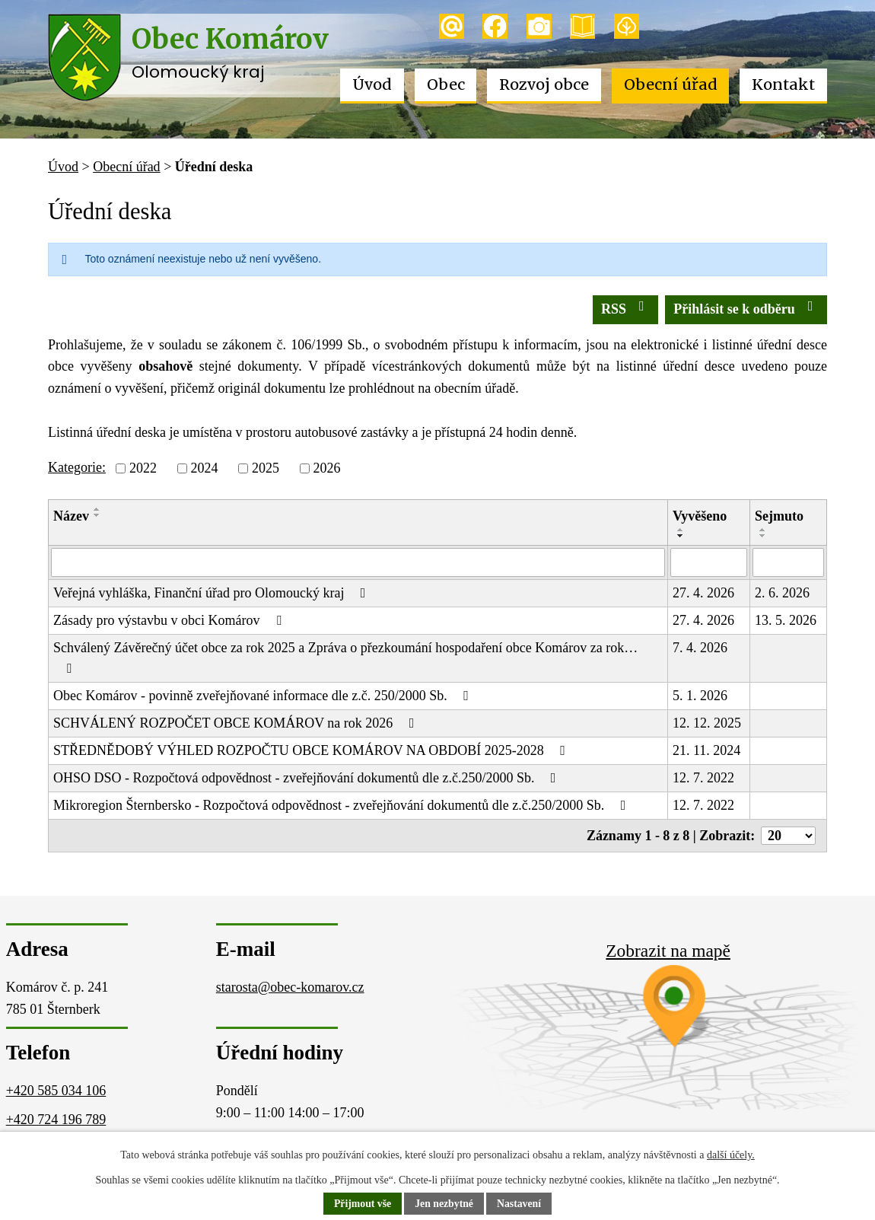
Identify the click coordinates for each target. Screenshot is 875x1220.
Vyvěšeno (700, 516)
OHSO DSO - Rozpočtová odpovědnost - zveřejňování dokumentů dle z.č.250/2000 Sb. (307, 777)
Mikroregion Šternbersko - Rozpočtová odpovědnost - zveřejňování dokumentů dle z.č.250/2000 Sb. (342, 805)
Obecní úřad (671, 84)
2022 (143, 468)
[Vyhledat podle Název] (358, 562)
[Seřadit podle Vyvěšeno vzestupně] (681, 530)
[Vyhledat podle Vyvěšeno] (708, 562)
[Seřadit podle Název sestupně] (97, 515)
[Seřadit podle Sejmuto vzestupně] (763, 530)
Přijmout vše (361, 1204)
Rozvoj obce (544, 84)
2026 (326, 468)
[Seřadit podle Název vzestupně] (97, 509)
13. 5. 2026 (785, 620)
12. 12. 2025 (707, 723)
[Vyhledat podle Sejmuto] (788, 562)
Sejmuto (779, 516)
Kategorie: (77, 467)
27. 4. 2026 (703, 592)
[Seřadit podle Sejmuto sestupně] (763, 536)
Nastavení (520, 1204)
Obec (446, 84)
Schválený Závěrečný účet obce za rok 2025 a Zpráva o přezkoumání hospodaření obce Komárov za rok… (345, 657)
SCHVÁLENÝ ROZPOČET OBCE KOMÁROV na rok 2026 (236, 723)
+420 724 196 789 (56, 1119)
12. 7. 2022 (703, 777)
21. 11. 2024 (706, 750)
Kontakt (783, 84)
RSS (626, 308)
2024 (204, 468)
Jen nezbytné (444, 1204)
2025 (265, 468)
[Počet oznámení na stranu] (788, 836)
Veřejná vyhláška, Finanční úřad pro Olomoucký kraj (212, 592)
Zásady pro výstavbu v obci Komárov (170, 620)
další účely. (731, 1155)
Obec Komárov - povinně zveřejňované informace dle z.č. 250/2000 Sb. (264, 695)
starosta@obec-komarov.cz (290, 987)
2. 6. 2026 (782, 592)
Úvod (372, 84)
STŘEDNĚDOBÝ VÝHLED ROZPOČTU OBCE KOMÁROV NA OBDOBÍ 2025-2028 (312, 750)
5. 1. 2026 (700, 695)
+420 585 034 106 (56, 1090)
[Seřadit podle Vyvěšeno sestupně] (681, 536)
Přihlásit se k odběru (746, 308)
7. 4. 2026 (700, 647)
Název (71, 516)
